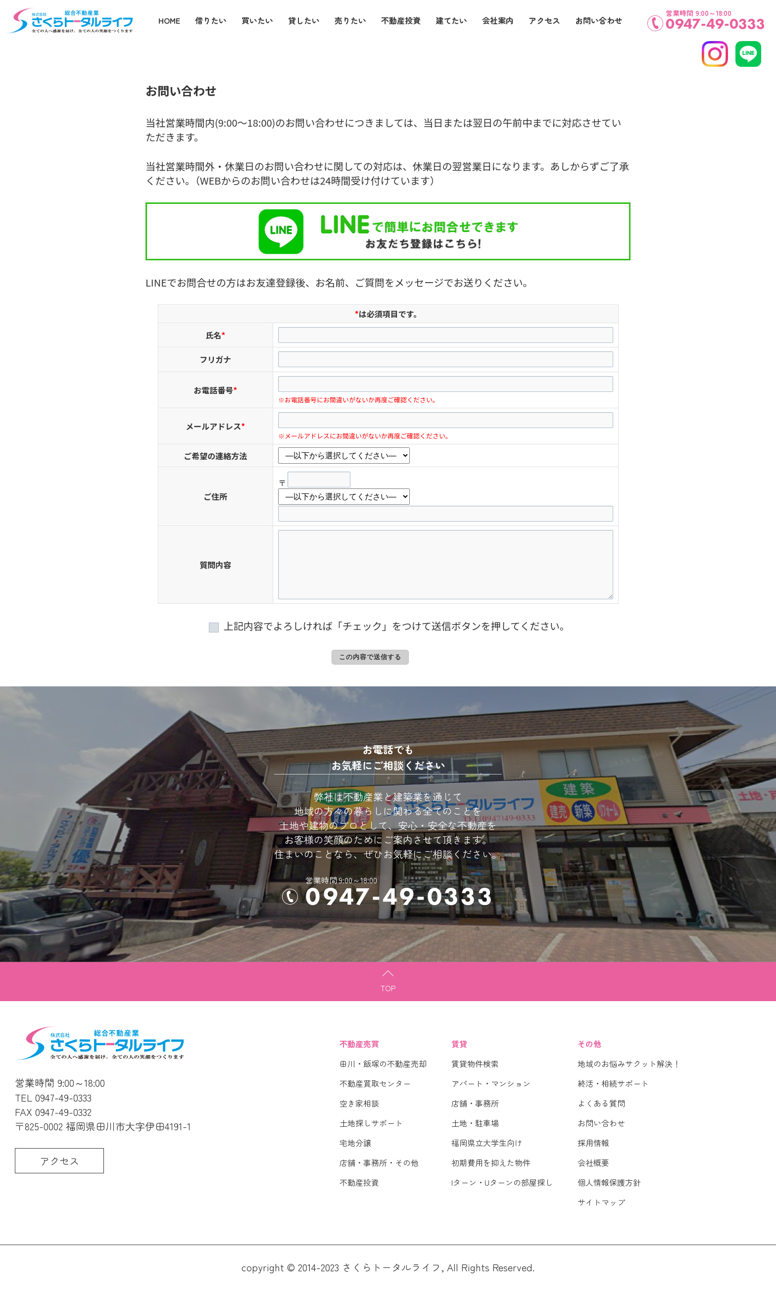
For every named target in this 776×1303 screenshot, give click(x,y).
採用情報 (593, 1156)
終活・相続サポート (613, 1097)
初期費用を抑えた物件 (491, 1176)
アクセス (544, 20)
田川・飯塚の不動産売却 (383, 1077)
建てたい (451, 20)
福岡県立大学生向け (487, 1156)
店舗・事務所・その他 (379, 1176)
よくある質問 (601, 1117)
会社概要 (593, 1176)
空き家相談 (359, 1117)
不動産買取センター (375, 1097)
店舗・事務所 (475, 1117)
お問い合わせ (601, 1137)
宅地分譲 (355, 1156)
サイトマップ (601, 1216)
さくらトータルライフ (391, 1281)
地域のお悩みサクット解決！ (629, 1077)
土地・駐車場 (475, 1137)
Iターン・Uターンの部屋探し (502, 1196)
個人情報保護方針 (609, 1196)
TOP (388, 1002)
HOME (169, 20)
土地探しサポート (371, 1137)
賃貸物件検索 (475, 1077)
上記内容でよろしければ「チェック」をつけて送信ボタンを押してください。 (387, 639)
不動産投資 (359, 1196)
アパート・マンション (491, 1097)
